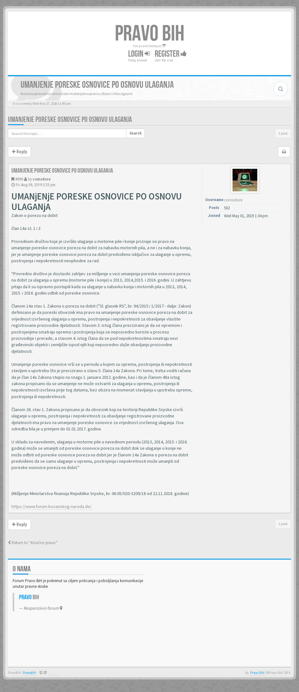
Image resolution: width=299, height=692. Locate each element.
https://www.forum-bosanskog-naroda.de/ (51, 506)
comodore (42, 179)
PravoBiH (29, 673)
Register (171, 54)
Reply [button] (19, 151)
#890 (19, 179)
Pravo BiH (257, 673)
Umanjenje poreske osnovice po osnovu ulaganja (70, 119)
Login (139, 54)
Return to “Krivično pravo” (33, 542)
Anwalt (53, 673)
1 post (283, 133)
